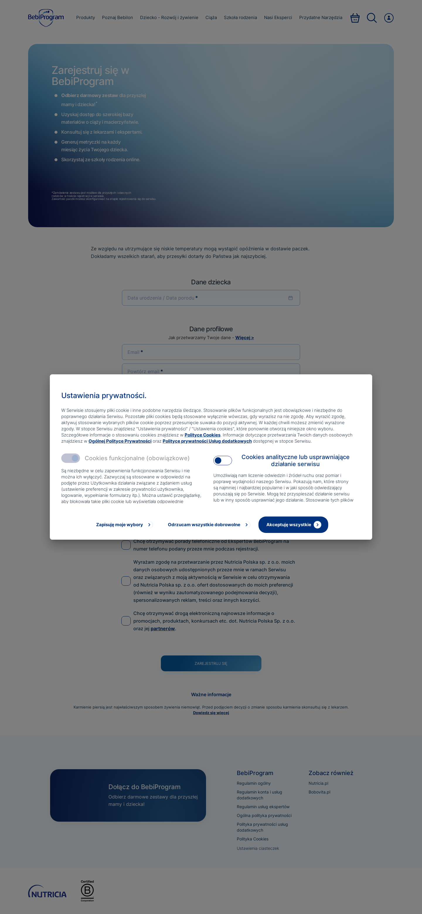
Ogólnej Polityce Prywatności (120, 441)
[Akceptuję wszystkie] (293, 525)
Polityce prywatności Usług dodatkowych (207, 441)
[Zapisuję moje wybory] (124, 525)
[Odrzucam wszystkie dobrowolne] (209, 525)
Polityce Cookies (202, 435)
